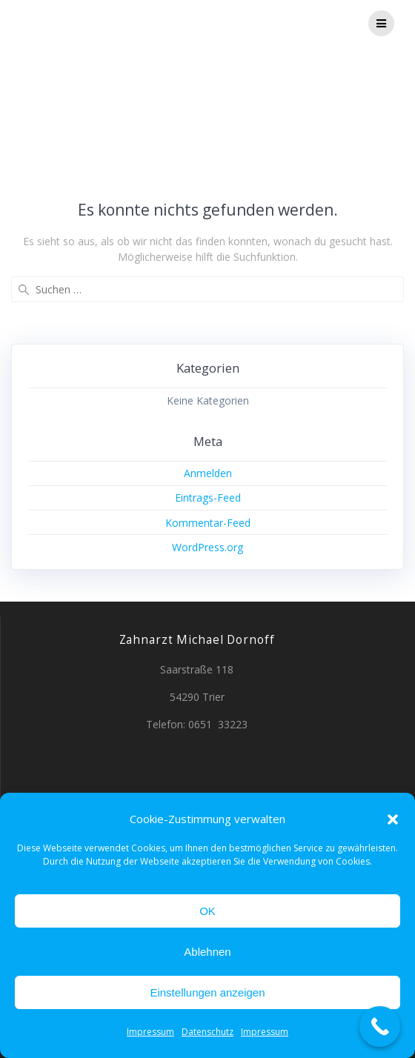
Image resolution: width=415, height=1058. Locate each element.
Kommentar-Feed (207, 523)
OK (207, 911)
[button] (392, 819)
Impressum (150, 1031)
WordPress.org (207, 547)
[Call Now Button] (379, 1026)
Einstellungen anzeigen (207, 992)
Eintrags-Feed (208, 497)
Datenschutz (207, 1031)
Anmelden (208, 473)
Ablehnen (207, 951)
